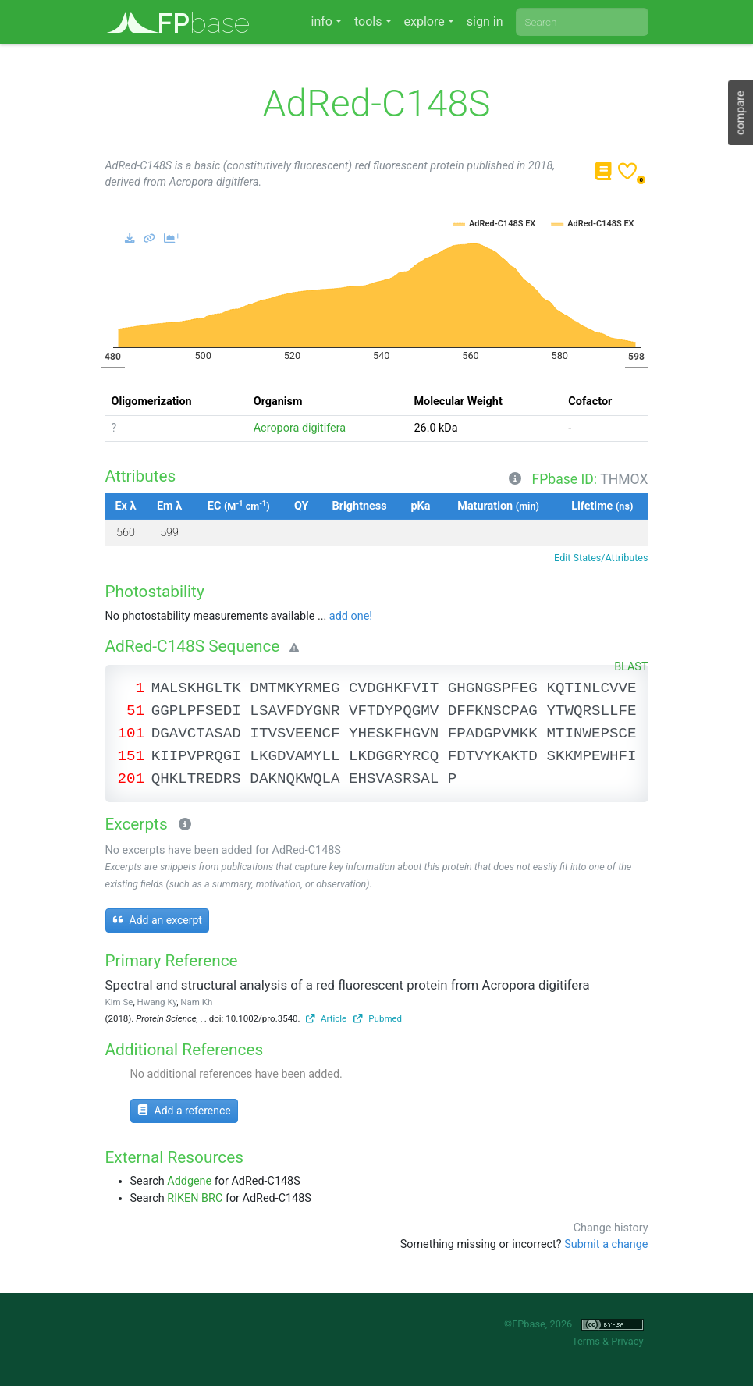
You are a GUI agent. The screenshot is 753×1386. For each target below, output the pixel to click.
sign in (485, 21)
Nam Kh (196, 1002)
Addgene (189, 1181)
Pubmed (377, 1018)
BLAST (631, 666)
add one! (350, 616)
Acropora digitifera (300, 428)
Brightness (359, 506)
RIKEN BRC (194, 1198)
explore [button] (424, 21)
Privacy (627, 1341)
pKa (421, 506)
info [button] (321, 21)
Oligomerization (152, 401)
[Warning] (291, 648)
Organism (278, 401)
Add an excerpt (157, 920)
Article (326, 1018)
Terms (586, 1341)
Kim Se (119, 1002)
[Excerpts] (182, 826)
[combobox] (582, 22)
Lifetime (602, 506)
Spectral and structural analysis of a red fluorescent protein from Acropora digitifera (347, 985)
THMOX (624, 479)
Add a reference (184, 1110)
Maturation (498, 506)
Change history (611, 1228)
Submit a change (606, 1244)
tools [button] (368, 21)
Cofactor (590, 401)
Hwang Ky (157, 1002)
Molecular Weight (458, 401)
